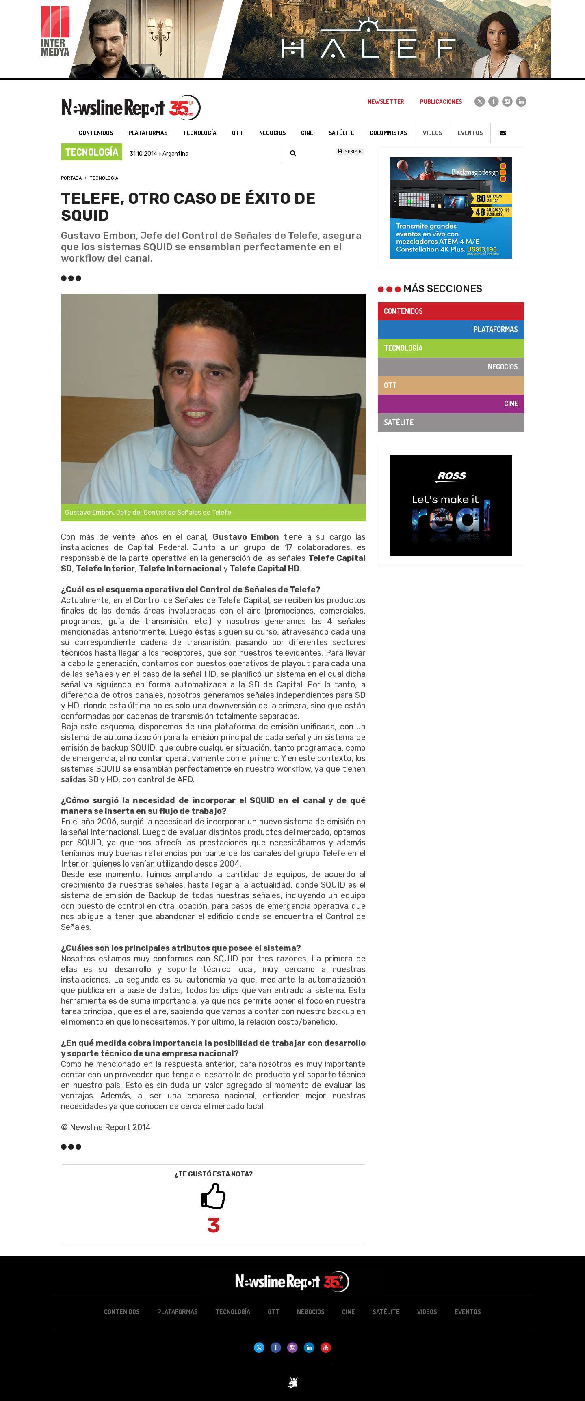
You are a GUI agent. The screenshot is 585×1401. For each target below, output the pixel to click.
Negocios (503, 366)
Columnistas (388, 133)
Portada (71, 178)
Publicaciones (441, 101)
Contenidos (403, 311)
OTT (390, 385)
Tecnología (104, 178)
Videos (432, 133)
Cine (511, 403)
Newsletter (386, 101)
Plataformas (496, 329)
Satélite (399, 422)
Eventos (470, 133)
